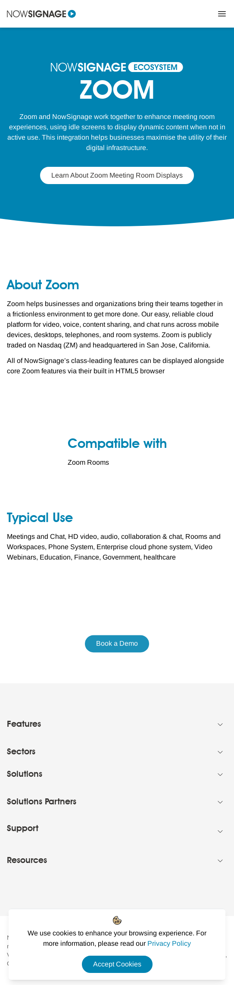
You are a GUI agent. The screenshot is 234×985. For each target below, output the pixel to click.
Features (24, 724)
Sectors (21, 752)
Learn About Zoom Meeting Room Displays (117, 175)
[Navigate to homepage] (41, 14)
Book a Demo (117, 643)
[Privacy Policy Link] (169, 943)
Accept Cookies (117, 964)
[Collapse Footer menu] (220, 725)
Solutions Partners (41, 802)
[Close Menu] (222, 14)
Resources (27, 861)
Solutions (24, 774)
